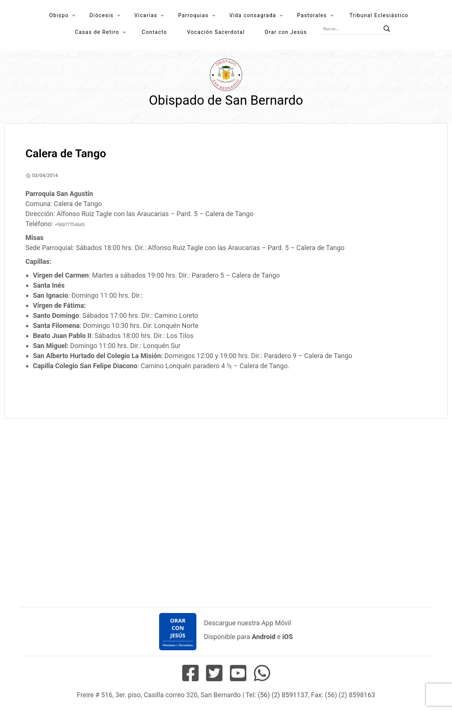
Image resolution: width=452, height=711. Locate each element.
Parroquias (193, 15)
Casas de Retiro (97, 32)
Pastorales (312, 15)
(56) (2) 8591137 (283, 695)
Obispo (59, 15)
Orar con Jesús (286, 32)
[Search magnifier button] (387, 28)
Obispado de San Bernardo (226, 100)
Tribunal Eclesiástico (379, 15)
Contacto (154, 32)
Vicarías (146, 15)
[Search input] (351, 28)
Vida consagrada (252, 15)
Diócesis (101, 15)
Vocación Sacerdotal (216, 32)
